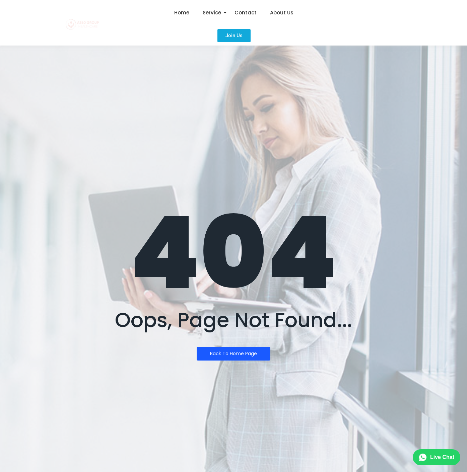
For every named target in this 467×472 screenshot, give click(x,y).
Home (181, 12)
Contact (246, 12)
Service (212, 12)
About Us (281, 12)
